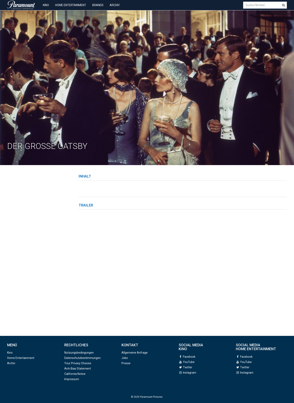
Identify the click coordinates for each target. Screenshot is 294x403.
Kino (46, 8)
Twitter (187, 367)
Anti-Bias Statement (77, 368)
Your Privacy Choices (77, 363)
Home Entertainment (70, 8)
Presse (125, 363)
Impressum (71, 379)
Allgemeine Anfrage (134, 352)
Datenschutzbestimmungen (82, 358)
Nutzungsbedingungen (79, 352)
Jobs (124, 358)
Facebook (189, 356)
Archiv (115, 8)
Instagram (189, 372)
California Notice (75, 373)
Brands (98, 8)
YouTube (189, 362)
